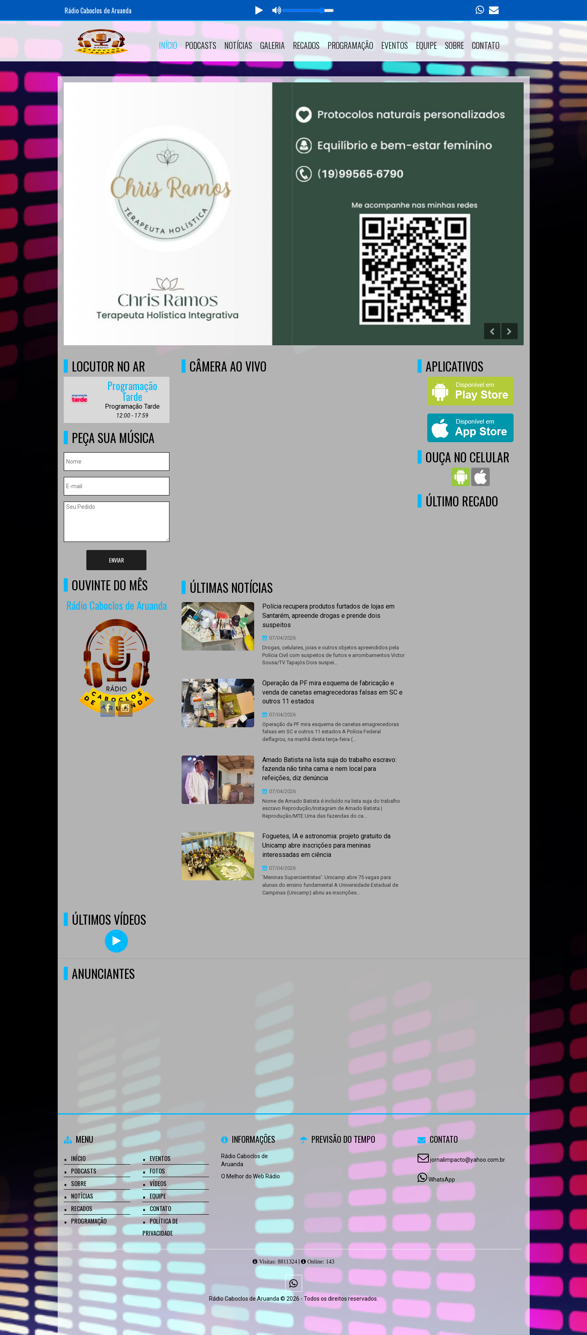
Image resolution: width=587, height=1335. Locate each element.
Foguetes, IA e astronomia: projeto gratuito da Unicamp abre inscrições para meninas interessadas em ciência (326, 845)
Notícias (238, 45)
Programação (350, 45)
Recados (306, 45)
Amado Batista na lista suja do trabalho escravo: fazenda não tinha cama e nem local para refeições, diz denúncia (329, 769)
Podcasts (200, 45)
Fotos (157, 1170)
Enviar (116, 560)
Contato (485, 45)
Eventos (394, 45)
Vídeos (158, 1183)
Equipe (426, 45)
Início (168, 45)
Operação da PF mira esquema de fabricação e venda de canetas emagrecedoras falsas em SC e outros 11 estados (332, 692)
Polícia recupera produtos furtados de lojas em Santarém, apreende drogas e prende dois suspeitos (328, 615)
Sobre (454, 45)
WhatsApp (441, 1179)
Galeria (272, 45)
